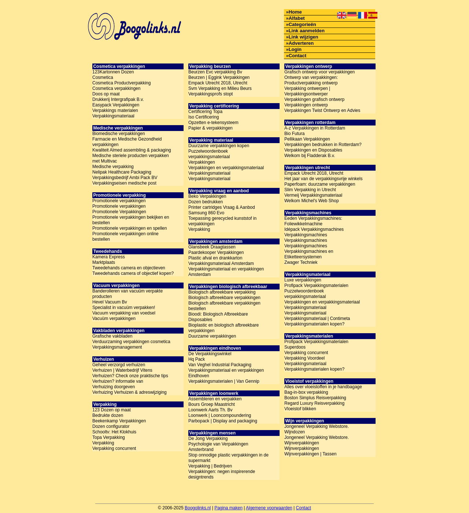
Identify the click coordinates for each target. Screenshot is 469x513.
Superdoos (295, 347)
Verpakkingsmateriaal (113, 116)
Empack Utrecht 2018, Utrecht (217, 83)
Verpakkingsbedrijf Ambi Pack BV (124, 177)
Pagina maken (228, 507)
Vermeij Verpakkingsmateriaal (313, 195)
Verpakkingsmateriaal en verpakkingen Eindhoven (226, 373)
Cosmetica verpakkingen (116, 88)
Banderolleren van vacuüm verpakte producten (127, 293)
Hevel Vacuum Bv (109, 302)
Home (295, 12)
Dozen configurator (110, 426)
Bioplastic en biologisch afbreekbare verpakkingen (223, 328)
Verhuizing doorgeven (113, 386)
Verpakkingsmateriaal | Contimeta (317, 318)
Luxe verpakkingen (302, 280)
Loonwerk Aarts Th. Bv (210, 409)
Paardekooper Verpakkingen (216, 252)
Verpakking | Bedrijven (210, 466)
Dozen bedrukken (205, 201)
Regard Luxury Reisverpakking (314, 403)
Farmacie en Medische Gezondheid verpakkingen (127, 142)
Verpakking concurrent (114, 448)
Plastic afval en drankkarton (215, 258)
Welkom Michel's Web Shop (311, 200)
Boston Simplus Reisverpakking (315, 397)
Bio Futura (294, 133)
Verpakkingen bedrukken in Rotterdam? (323, 144)
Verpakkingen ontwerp (306, 105)
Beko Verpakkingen (207, 196)
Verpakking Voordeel (304, 358)
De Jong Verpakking (208, 438)
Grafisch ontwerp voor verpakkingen (319, 71)
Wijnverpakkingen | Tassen (310, 453)
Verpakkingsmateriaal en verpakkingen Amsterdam (226, 271)
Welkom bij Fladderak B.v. (309, 155)
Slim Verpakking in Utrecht (310, 189)
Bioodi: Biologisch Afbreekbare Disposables (218, 317)
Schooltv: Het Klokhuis (114, 431)
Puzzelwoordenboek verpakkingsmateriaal (209, 154)
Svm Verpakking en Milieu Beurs (220, 88)
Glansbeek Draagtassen (212, 247)
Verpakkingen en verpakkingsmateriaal (226, 167)
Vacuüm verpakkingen (114, 318)
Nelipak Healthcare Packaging (121, 172)
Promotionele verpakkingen (118, 200)
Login (295, 49)
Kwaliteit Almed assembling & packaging (131, 150)
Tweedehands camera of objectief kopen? (133, 273)
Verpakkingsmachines (305, 234)
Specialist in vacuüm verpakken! (123, 307)
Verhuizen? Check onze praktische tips (130, 375)
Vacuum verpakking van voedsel (123, 313)
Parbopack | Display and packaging (222, 420)
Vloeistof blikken (300, 408)
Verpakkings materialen (115, 110)
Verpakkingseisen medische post (124, 183)
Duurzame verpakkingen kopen (218, 145)
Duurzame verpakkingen (212, 336)
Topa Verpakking (108, 437)
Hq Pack (196, 359)
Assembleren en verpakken (214, 398)
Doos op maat (106, 94)
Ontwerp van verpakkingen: (311, 77)
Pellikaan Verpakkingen (307, 139)
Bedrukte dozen (107, 415)
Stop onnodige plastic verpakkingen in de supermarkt (228, 457)
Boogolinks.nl (198, 507)
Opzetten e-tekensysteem (213, 122)
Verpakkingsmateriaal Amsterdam (221, 263)
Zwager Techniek (301, 262)
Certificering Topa (205, 111)
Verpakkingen (201, 162)
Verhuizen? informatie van (117, 381)
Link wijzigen (303, 37)
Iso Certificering (203, 117)
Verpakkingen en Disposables (313, 150)
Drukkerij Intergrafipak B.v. (118, 99)
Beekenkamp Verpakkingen (119, 420)
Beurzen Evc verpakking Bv (215, 71)
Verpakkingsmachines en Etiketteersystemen (308, 254)
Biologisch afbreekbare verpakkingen (224, 297)
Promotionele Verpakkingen (119, 211)
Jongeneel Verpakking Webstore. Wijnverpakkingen (316, 440)
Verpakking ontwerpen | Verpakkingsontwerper (307, 91)
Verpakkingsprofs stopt (210, 94)
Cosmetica (102, 77)
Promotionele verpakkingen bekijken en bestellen (130, 220)
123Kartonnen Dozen (113, 71)
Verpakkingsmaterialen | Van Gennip (223, 381)
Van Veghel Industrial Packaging (219, 364)
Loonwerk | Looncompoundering (219, 415)
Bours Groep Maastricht (211, 404)
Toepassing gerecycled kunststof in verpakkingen (222, 221)
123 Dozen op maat (111, 409)
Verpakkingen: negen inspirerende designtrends (221, 474)
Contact (297, 55)
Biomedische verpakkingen (118, 133)
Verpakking (103, 442)
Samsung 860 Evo (206, 212)
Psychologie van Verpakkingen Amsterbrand (218, 446)
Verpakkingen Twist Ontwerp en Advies (322, 110)
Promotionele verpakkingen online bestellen (125, 236)
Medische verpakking (113, 166)
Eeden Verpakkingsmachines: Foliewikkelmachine (313, 221)
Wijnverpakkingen (301, 448)
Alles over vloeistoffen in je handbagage (323, 386)
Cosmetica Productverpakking (121, 83)
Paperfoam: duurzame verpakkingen (319, 184)
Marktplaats (103, 262)
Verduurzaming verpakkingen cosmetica (131, 341)
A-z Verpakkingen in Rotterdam (314, 128)
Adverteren (301, 43)
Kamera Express (108, 256)
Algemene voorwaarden (269, 507)
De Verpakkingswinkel (209, 353)
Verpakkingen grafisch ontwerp (314, 99)
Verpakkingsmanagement (117, 347)
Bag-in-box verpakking (306, 392)
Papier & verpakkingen (210, 128)
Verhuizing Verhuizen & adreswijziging (129, 392)
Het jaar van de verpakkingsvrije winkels (323, 178)
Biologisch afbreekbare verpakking (221, 292)
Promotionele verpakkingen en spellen (129, 228)
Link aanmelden (307, 30)
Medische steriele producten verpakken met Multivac (130, 158)
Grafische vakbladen (112, 336)
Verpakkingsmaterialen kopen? (314, 324)
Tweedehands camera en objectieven (128, 267)
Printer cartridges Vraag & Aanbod (221, 207)
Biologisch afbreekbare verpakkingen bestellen (224, 306)
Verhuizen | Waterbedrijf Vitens (122, 370)
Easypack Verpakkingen (115, 105)
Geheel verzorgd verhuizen (118, 364)
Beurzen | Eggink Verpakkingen (219, 77)
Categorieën (302, 24)
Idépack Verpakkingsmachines (314, 229)
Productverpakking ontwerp (310, 83)
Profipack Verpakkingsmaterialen (316, 285)
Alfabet (297, 18)
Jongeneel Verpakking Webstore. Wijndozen (316, 429)
